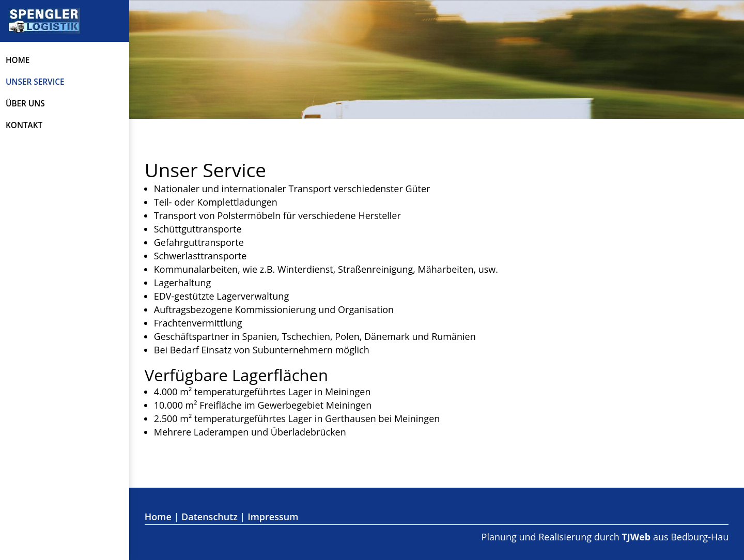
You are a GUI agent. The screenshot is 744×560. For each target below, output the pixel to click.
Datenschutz (209, 516)
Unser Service (35, 81)
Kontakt (24, 125)
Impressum (272, 516)
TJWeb (636, 537)
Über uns (25, 103)
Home (17, 60)
